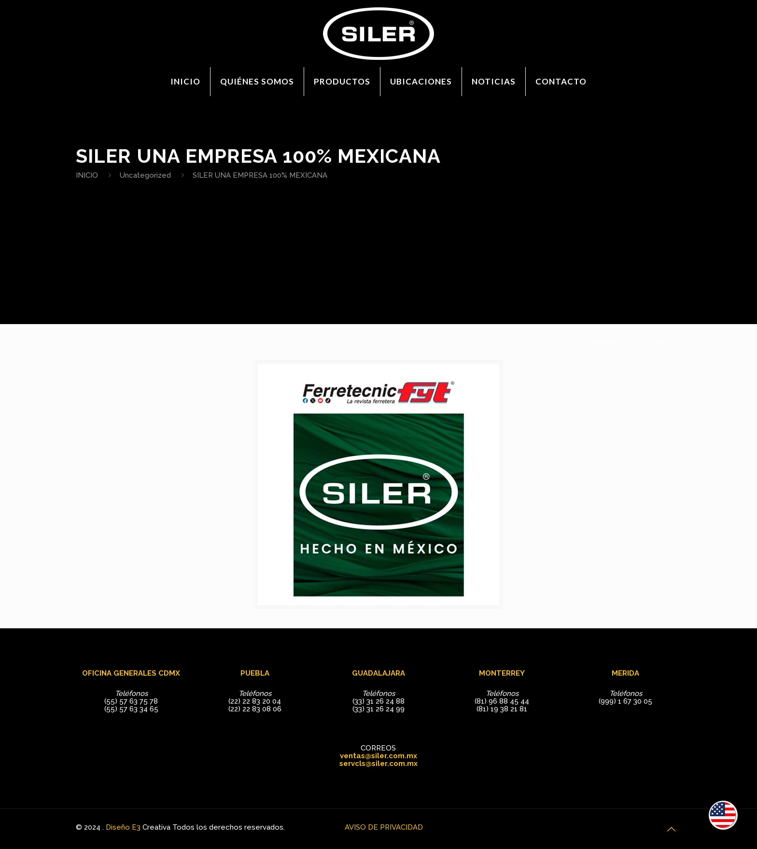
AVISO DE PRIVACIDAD (384, 827)
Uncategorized (145, 175)
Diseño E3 (123, 827)
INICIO (87, 175)
